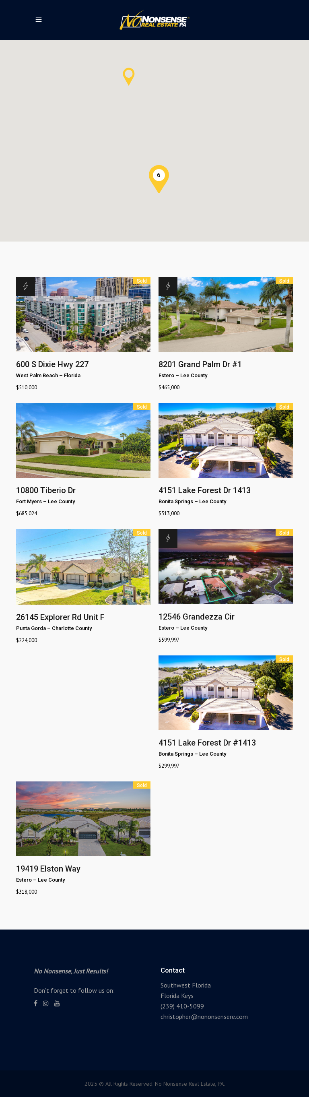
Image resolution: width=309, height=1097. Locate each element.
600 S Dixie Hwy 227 (52, 364)
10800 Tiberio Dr (46, 490)
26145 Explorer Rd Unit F (60, 617)
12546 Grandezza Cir (197, 617)
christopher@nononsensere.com (204, 1016)
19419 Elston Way (48, 869)
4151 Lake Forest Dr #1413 (207, 743)
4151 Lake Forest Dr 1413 (205, 490)
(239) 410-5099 (182, 1006)
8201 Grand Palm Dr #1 (200, 364)
